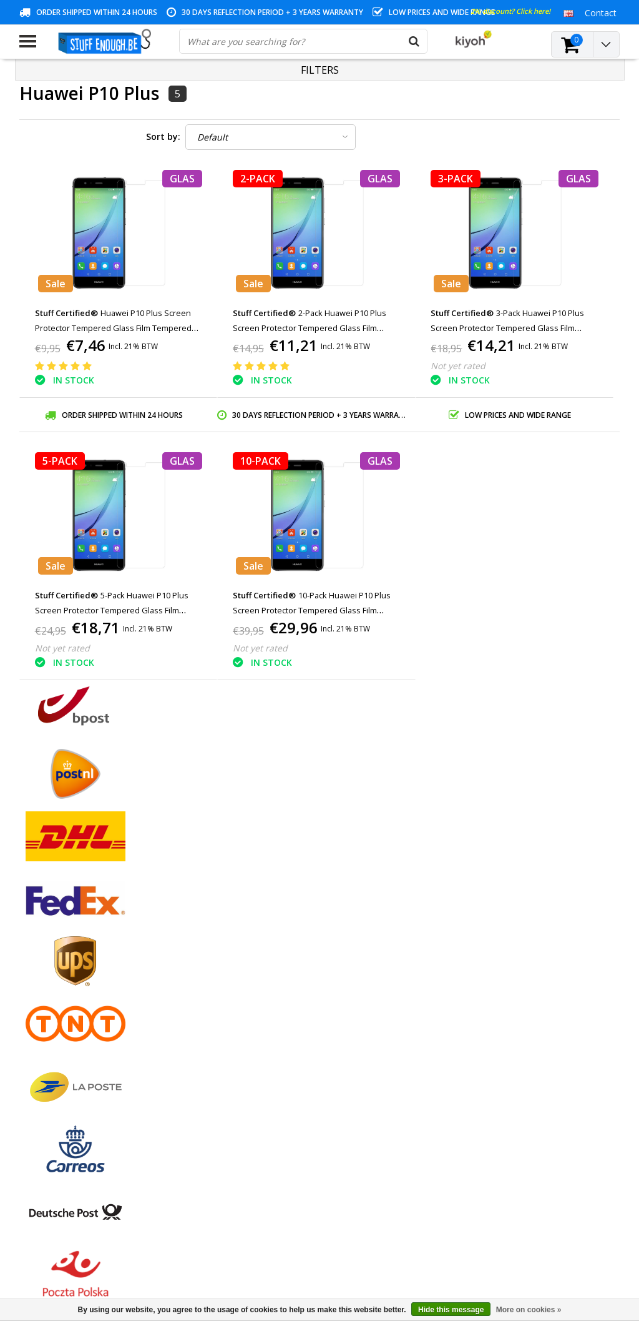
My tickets (243, 958)
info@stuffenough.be (468, 1233)
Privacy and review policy (69, 1001)
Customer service (54, 986)
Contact (35, 958)
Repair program (50, 1015)
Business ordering (55, 1058)
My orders (243, 943)
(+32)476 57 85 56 (502, 1253)
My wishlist (245, 972)
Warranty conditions (59, 972)
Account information (60, 1030)
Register (239, 929)
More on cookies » (529, 1309)
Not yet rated (458, 366)
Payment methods (56, 943)
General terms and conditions (79, 929)
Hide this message (451, 1309)
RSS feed (37, 1087)
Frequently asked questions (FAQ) (87, 1073)
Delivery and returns (59, 1044)
